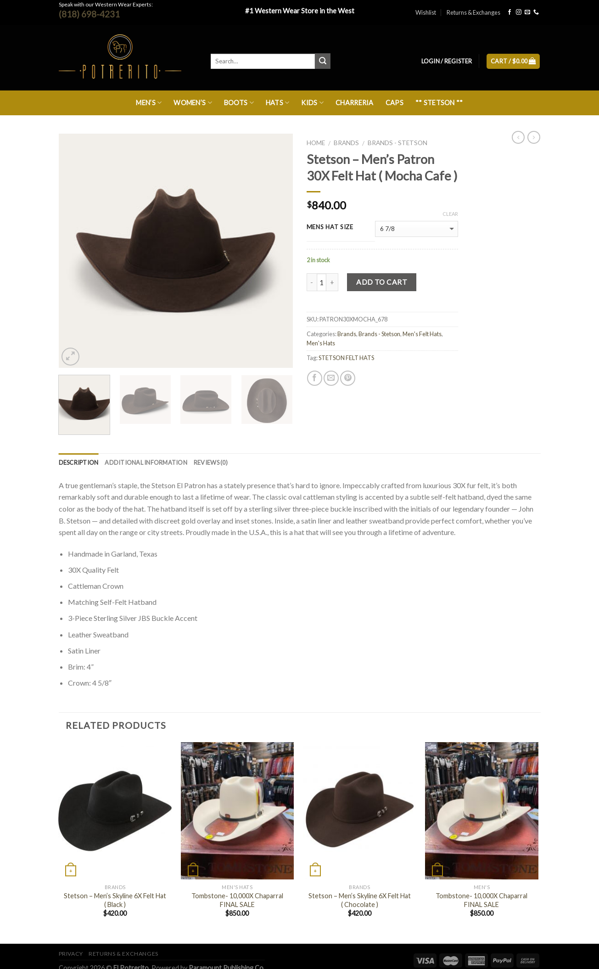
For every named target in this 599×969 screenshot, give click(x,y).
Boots (239, 102)
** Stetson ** (439, 103)
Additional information (146, 462)
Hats (278, 102)
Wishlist (425, 12)
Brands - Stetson (397, 142)
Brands (346, 142)
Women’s (193, 102)
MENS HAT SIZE (330, 227)
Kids (312, 102)
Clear (450, 214)
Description (79, 462)
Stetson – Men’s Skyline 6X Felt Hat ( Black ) (115, 900)
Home (316, 142)
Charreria (355, 103)
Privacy (71, 953)
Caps (394, 103)
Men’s (149, 102)
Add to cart (381, 282)
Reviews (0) (211, 462)
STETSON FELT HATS (346, 357)
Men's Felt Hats (422, 334)
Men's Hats (321, 343)
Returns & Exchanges (473, 12)
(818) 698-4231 (89, 14)
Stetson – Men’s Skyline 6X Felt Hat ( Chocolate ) (359, 900)
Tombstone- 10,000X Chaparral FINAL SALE (237, 900)
